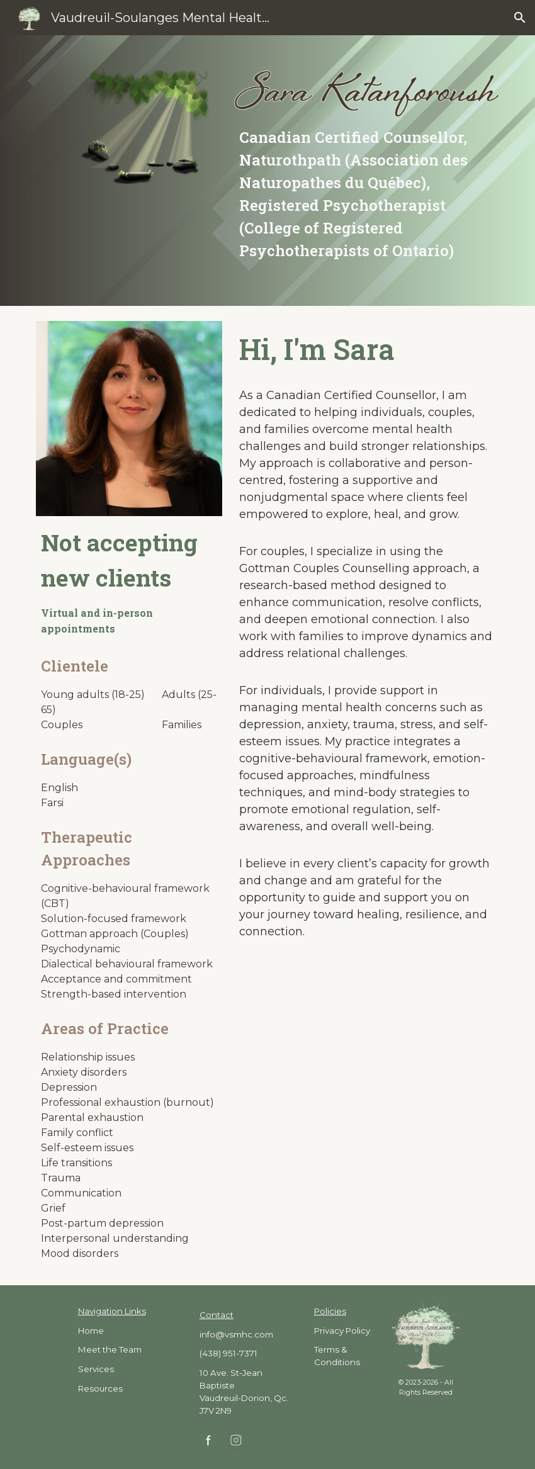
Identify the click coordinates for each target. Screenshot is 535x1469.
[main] (366, 194)
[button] (520, 18)
